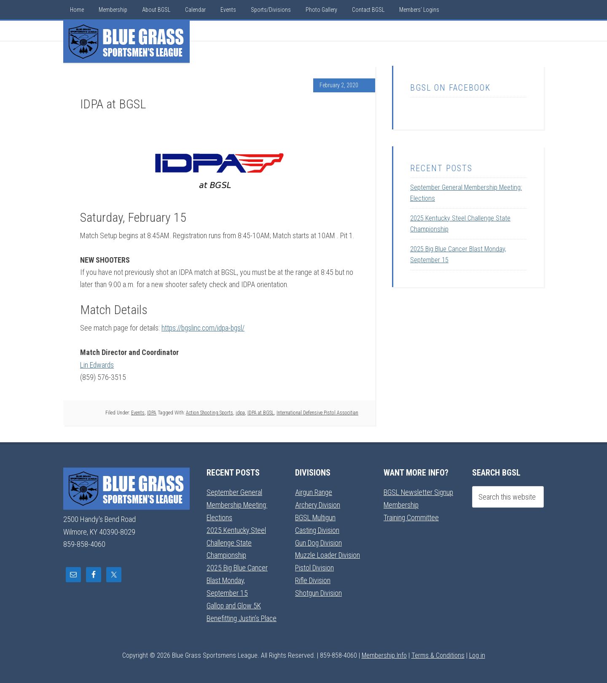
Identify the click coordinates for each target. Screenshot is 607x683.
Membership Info (384, 652)
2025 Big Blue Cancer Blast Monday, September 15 (238, 578)
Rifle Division (313, 578)
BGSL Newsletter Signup (419, 491)
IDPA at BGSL (260, 412)
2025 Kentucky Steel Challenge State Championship (237, 541)
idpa (240, 412)
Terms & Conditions (438, 652)
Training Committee (411, 516)
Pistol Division (314, 565)
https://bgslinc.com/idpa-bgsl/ (205, 327)
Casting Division (317, 528)
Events (138, 412)
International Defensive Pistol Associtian (317, 412)
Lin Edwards (97, 364)
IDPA (151, 412)
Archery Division (318, 504)
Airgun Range (314, 491)
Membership (402, 504)
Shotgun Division (319, 590)
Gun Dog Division (319, 541)
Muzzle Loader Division (328, 553)
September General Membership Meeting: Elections (238, 504)
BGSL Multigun (315, 516)
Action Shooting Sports (209, 412)
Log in (477, 652)
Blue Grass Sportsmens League (126, 42)
